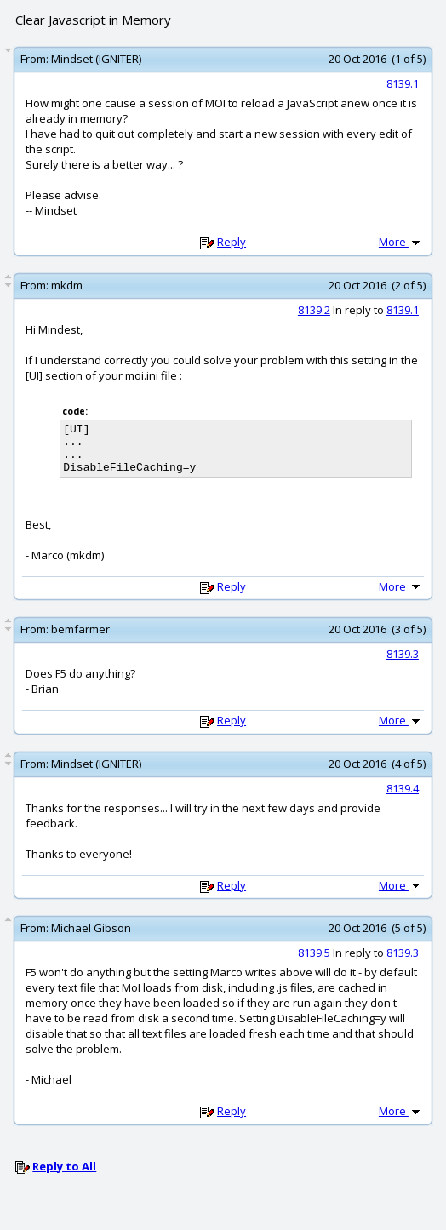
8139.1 (402, 83)
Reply (231, 241)
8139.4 (402, 798)
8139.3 (402, 664)
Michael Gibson (91, 938)
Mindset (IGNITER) (96, 58)
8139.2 (314, 310)
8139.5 (314, 962)
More (401, 241)
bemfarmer (80, 639)
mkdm (67, 285)
